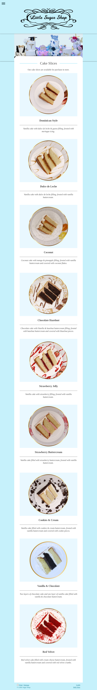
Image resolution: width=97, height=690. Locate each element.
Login (78, 685)
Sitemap (26, 685)
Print (19, 685)
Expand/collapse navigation (48, 3)
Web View (76, 687)
